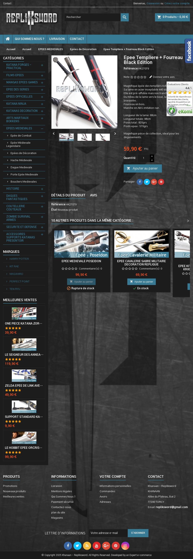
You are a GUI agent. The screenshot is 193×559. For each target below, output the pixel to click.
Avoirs (103, 496)
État (54, 210)
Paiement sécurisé (62, 502)
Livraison (57, 39)
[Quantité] (143, 158)
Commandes (107, 491)
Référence (131, 68)
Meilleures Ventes (20, 300)
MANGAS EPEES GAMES (22, 82)
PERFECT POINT (19, 281)
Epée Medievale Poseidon (81, 261)
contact (77, 39)
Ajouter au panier (142, 169)
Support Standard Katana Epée (24, 417)
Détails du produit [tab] (68, 195)
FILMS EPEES (15, 75)
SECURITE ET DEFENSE (21, 227)
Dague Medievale (21, 167)
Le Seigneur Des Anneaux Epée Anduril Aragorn (24, 354)
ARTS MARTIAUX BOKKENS (17, 120)
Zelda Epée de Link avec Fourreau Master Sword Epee (24, 385)
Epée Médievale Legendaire (18, 144)
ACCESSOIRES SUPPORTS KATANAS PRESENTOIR (20, 237)
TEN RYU (14, 289)
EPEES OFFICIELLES (19, 97)
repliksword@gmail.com (172, 507)
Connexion (153, 3)
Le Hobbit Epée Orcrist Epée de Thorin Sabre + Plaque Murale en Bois (24, 448)
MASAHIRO (16, 274)
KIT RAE (14, 266)
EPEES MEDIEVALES (19, 128)
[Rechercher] (96, 17)
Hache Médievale (21, 160)
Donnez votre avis (163, 77)
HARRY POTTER (19, 259)
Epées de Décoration (23, 153)
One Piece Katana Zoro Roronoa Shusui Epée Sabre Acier (24, 323)
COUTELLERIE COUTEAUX (15, 208)
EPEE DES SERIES (17, 89)
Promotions (10, 486)
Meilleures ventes (13, 496)
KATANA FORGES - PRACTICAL (18, 67)
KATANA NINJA (16, 104)
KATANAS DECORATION (22, 111)
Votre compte (113, 476)
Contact (7, 3)
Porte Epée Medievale (24, 174)
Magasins (57, 518)
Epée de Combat (21, 135)
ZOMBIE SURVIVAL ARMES (18, 218)
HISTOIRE (12, 189)
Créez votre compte (177, 3)
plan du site (58, 512)
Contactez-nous (61, 507)
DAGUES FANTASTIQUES (16, 198)
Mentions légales (61, 491)
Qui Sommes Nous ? (29, 39)
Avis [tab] (93, 195)
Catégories (13, 58)
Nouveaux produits (14, 491)
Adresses (105, 502)
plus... (189, 105)
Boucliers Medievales (24, 181)
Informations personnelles (115, 486)
